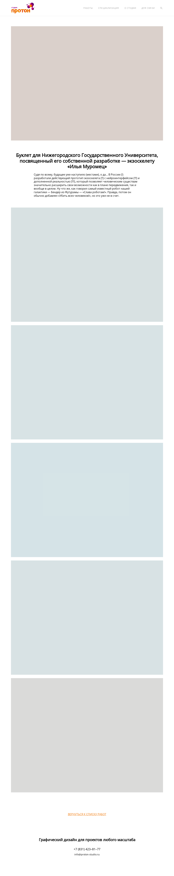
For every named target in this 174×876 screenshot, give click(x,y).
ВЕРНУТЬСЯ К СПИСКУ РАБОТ (87, 814)
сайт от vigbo (87, 868)
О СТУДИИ (130, 8)
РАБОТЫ (88, 8)
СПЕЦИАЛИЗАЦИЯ (108, 8)
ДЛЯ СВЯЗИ (148, 8)
